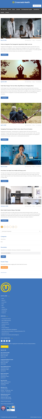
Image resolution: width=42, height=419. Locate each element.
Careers (3, 307)
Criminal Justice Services (6, 318)
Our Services (4, 302)
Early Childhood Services (6, 320)
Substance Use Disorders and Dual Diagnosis (10, 334)
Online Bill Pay (36, 9)
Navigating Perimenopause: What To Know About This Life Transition (16, 129)
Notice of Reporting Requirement (7, 403)
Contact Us (4, 312)
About (13, 9)
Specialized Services (5, 333)
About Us (3, 300)
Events (3, 303)
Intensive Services (5, 322)
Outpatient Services (5, 324)
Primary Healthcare (5, 327)
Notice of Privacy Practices (6, 401)
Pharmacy (3, 325)
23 (13, 227)
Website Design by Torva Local (35, 417)
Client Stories (3, 239)
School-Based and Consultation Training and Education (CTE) (13, 331)
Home (9, 9)
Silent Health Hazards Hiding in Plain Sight (10, 210)
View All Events (3, 272)
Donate (2, 12)
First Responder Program (26, 9)
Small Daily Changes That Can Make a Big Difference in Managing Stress (17, 85)
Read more (4, 54)
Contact (7, 12)
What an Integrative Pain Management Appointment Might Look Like (16, 44)
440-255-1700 (4, 9)
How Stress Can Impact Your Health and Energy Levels (13, 170)
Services (18, 9)
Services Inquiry (37, 5)
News (2, 241)
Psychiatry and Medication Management (9, 329)
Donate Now (4, 267)
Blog (2, 305)
